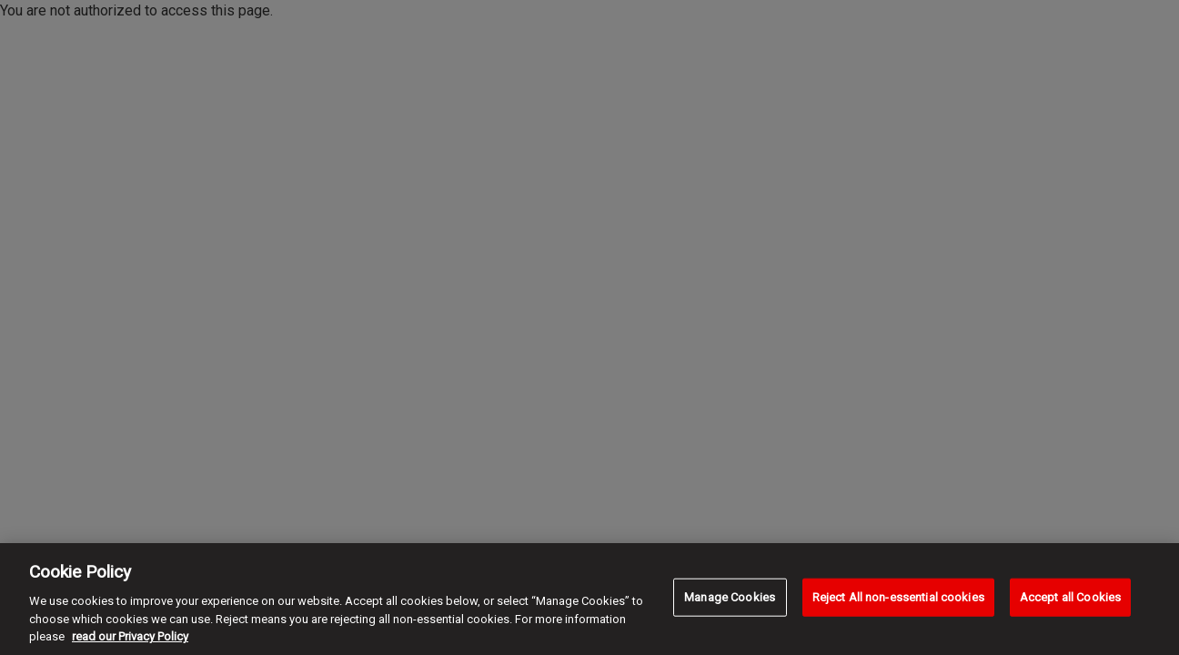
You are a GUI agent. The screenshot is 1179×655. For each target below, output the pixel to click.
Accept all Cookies (1070, 597)
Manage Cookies (729, 597)
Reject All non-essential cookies (898, 597)
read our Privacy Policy (130, 636)
